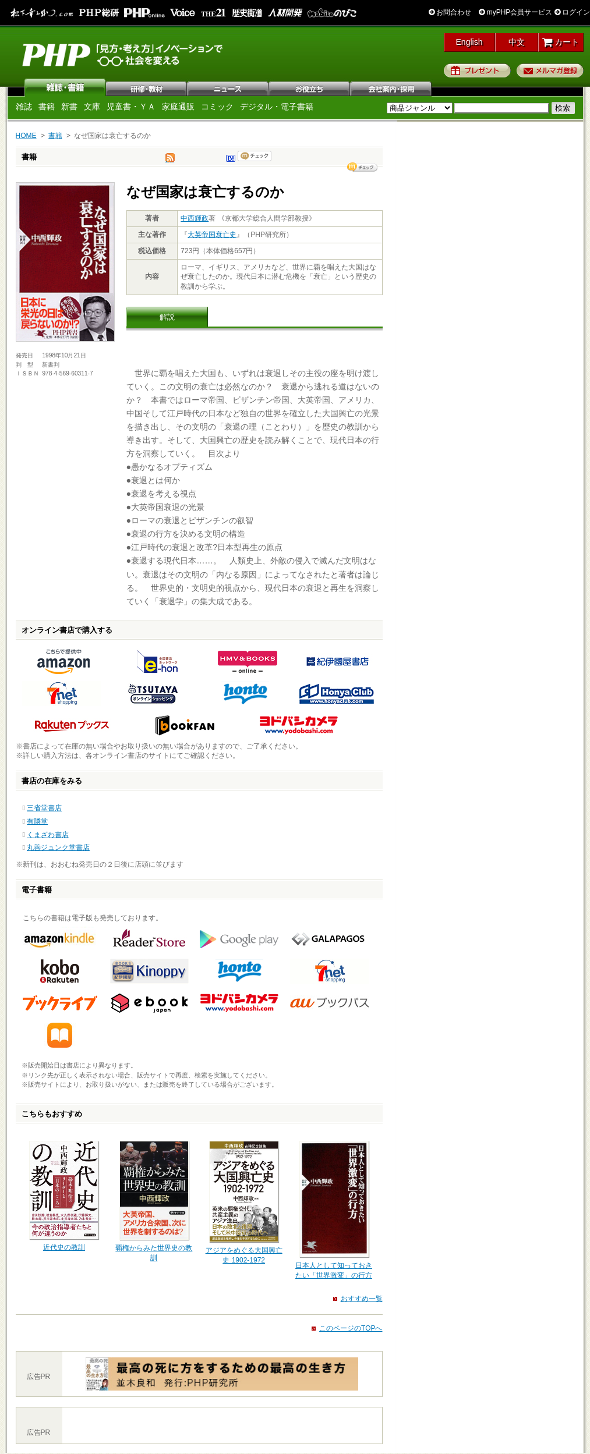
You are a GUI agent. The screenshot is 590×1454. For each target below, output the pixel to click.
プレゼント (477, 70)
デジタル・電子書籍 (276, 106)
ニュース (228, 87)
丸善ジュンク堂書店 (58, 847)
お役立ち (310, 87)
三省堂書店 (44, 808)
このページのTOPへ (350, 1328)
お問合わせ (450, 12)
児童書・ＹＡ (131, 106)
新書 (69, 106)
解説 (167, 317)
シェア (362, 167)
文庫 (92, 106)
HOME (26, 136)
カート (560, 42)
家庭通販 (178, 106)
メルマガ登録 (550, 70)
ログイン (572, 12)
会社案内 (391, 87)
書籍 (46, 106)
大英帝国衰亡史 (212, 234)
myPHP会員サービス (515, 12)
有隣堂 (37, 821)
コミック (217, 106)
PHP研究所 (123, 54)
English (469, 42)
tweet (170, 160)
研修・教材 (147, 87)
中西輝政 (195, 218)
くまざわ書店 (48, 835)
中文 (516, 42)
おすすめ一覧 (362, 1299)
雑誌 (65, 87)
